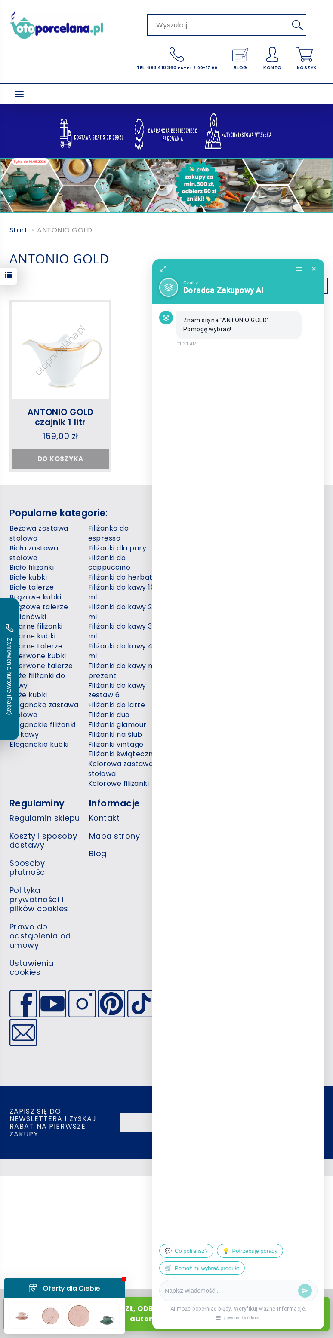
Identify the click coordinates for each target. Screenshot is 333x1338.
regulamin (267, 1122)
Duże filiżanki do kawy (37, 680)
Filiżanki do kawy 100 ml (124, 592)
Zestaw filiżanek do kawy (278, 622)
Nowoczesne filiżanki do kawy (202, 641)
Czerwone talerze (41, 666)
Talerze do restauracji (185, 739)
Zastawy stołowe (275, 567)
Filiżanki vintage (116, 744)
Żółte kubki (264, 705)
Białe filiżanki (31, 567)
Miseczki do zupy (196, 558)
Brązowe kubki (35, 597)
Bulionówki (27, 617)
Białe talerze (31, 587)
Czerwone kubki (37, 656)
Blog (98, 853)
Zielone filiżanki (271, 656)
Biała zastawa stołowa (33, 553)
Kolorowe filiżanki (118, 783)
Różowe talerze (193, 715)
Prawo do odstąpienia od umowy (40, 935)
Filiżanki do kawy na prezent (122, 671)
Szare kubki (186, 725)
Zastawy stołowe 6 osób (278, 602)
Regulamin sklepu (44, 818)
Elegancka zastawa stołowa (43, 710)
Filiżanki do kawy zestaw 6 (117, 690)
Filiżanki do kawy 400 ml (125, 651)
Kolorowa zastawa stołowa (121, 769)
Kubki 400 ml (189, 538)
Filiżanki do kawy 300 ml (124, 631)
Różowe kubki (190, 705)
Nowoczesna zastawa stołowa (196, 622)
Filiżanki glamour (117, 725)
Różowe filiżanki (193, 695)
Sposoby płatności (28, 868)
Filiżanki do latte (116, 705)
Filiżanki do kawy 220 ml (124, 612)
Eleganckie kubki (39, 744)
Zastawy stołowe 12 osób (279, 582)
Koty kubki (185, 528)
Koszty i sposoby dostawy (43, 841)
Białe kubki (28, 577)
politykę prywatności (284, 1127)
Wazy (255, 548)
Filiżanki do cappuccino (109, 563)
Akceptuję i (284, 1122)
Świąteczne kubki (276, 685)
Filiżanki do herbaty (122, 577)
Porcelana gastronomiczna (195, 680)
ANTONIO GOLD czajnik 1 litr (60, 417)
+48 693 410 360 (253, 863)
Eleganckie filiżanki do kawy (42, 729)
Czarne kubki (32, 636)
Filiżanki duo (109, 715)
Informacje (114, 803)
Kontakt (104, 818)
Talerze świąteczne (280, 538)
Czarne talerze (36, 646)
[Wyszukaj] (297, 25)
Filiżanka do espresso (108, 533)
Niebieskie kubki (194, 597)
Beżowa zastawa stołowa (38, 533)
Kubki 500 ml (189, 548)
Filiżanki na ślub (115, 734)
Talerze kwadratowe (282, 528)
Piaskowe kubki (193, 656)
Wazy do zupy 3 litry (280, 558)
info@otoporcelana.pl (264, 875)
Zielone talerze (271, 676)
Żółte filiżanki (268, 695)
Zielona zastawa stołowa (273, 641)
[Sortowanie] (318, 285)
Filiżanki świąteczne (123, 754)
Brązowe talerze (38, 607)
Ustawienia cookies (31, 968)
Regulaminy (37, 803)
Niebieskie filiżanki (198, 587)
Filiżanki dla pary (117, 548)
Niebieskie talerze (198, 607)
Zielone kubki (268, 666)
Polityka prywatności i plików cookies (38, 899)
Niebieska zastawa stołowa (199, 572)
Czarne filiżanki (36, 626)
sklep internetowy (288, 1167)
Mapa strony (114, 836)
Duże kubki (28, 695)
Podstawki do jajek (199, 666)
